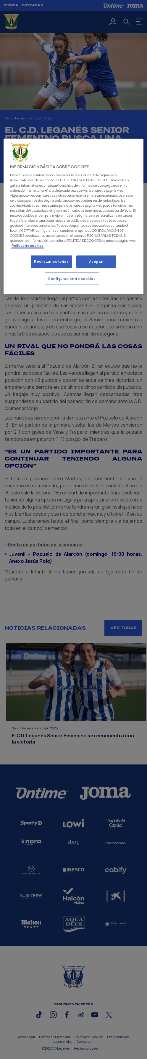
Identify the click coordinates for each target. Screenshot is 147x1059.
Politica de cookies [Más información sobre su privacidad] (27, 246)
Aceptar (96, 261)
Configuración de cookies (72, 279)
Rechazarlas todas (51, 261)
